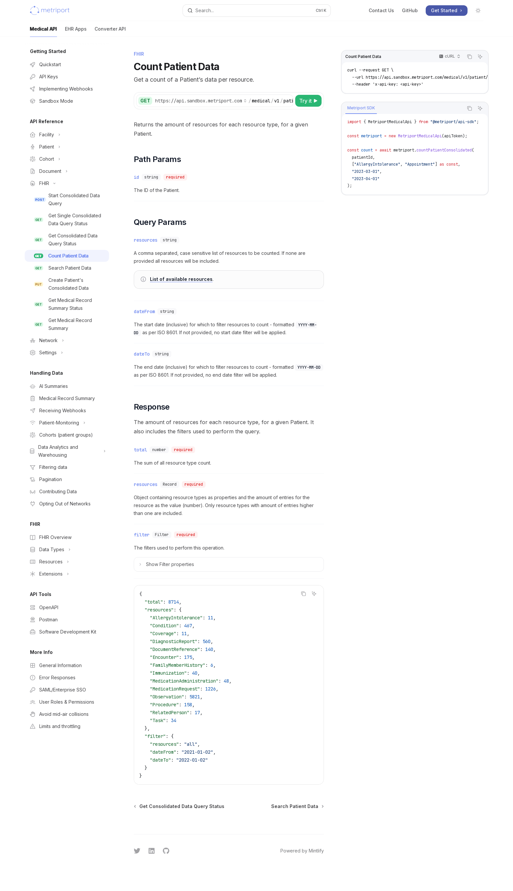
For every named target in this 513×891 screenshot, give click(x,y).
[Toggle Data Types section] (67, 549)
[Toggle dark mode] (478, 10)
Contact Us (381, 10)
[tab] (361, 108)
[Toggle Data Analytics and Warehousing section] (67, 451)
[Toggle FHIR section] (67, 183)
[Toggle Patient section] (67, 147)
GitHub (410, 10)
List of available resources (181, 279)
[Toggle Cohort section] (67, 159)
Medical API (43, 31)
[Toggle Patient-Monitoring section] (67, 423)
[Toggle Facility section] (67, 135)
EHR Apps (76, 31)
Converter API (110, 31)
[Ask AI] (480, 56)
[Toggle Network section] (67, 340)
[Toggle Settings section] (67, 353)
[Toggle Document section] (67, 171)
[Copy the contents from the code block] (469, 56)
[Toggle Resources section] (67, 562)
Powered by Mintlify (302, 850)
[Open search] (256, 10)
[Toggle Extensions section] (67, 574)
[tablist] (402, 108)
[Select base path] (201, 100)
